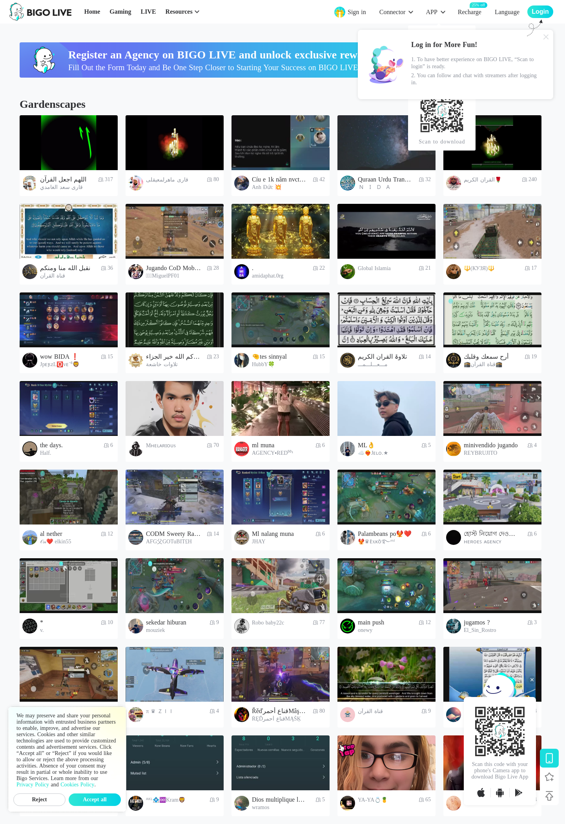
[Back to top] (549, 795)
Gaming (120, 11)
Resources (179, 11)
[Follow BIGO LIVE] (549, 777)
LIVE (148, 11)
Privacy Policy (32, 785)
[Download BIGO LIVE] (549, 758)
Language (507, 12)
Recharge (469, 11)
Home (92, 11)
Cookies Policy (77, 785)
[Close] (546, 37)
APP (431, 12)
